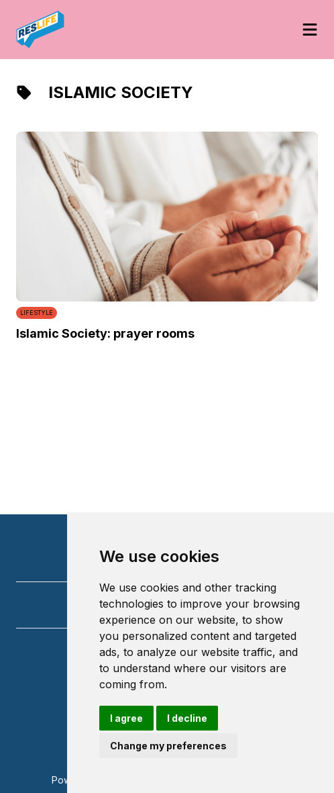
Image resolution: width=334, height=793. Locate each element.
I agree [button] (126, 718)
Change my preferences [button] (168, 745)
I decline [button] (187, 718)
